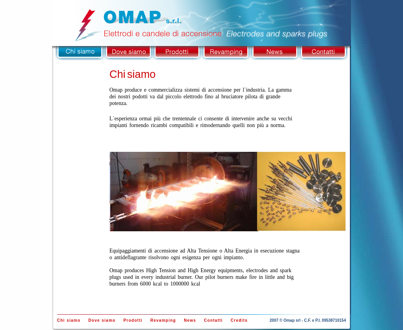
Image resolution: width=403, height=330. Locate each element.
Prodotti (177, 53)
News (274, 53)
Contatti (323, 53)
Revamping (226, 53)
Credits (239, 320)
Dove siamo (128, 53)
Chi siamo (79, 53)
